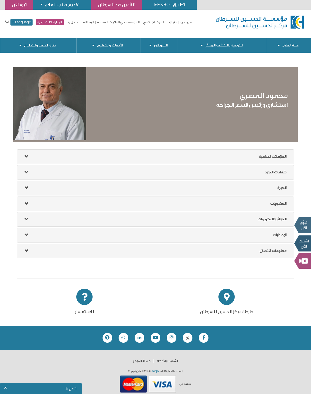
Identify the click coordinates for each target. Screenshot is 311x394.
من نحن (186, 22)
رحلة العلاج (290, 41)
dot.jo (155, 367)
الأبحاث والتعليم (110, 41)
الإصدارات (279, 231)
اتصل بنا (72, 22)
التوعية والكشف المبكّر (224, 41)
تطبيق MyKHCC (169, 4)
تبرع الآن (302, 225)
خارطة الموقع (142, 357)
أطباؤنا (172, 22)
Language (21, 22)
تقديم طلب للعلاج (62, 4)
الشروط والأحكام (167, 357)
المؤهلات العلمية (272, 153)
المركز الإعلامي (153, 22)
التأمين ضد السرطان (116, 4)
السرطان (161, 41)
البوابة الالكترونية (49, 22)
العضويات (278, 200)
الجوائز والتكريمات (272, 215)
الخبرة (281, 184)
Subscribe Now (302, 243)
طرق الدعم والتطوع (40, 41)
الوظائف (88, 22)
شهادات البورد (275, 168)
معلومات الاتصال (272, 247)
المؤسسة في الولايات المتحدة (118, 22)
